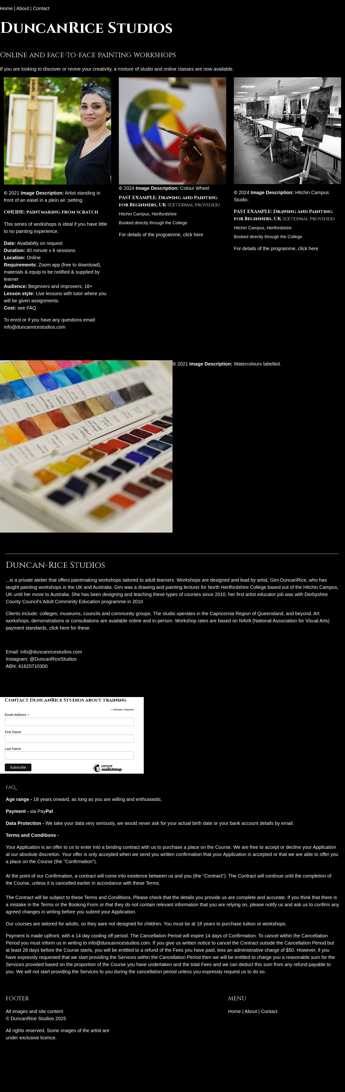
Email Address (17, 715)
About (23, 8)
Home (6, 8)
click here (193, 234)
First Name (13, 732)
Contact (41, 8)
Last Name (13, 749)
